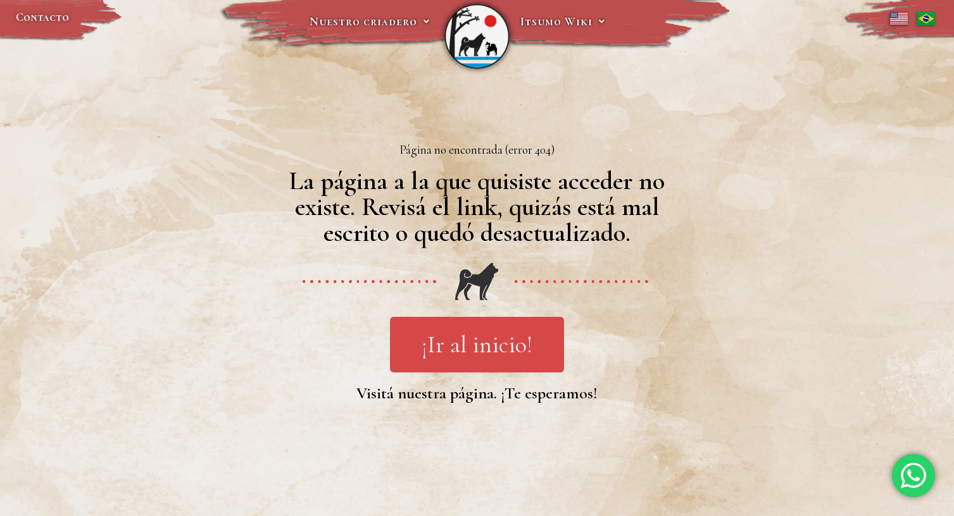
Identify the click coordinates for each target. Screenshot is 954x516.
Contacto (42, 17)
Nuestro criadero (370, 21)
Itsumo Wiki (562, 21)
